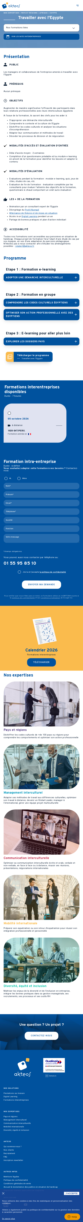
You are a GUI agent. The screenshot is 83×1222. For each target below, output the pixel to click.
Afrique (43, 13)
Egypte (53, 13)
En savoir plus (8, 1219)
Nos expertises (11, 13)
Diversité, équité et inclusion (16, 1130)
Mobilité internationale (14, 1127)
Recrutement (9, 1153)
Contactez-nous (41, 1035)
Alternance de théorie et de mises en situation (33, 213)
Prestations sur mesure (14, 1093)
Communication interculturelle (17, 1123)
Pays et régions (29, 13)
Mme (24, 478)
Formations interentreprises (16, 1100)
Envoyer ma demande (41, 584)
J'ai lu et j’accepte (44, 572)
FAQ (5, 1157)
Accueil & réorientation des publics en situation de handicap (31, 1187)
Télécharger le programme (33, 357)
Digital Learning (29, 216)
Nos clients (9, 1150)
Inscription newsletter (13, 1160)
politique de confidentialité (23, 598)
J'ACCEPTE (72, 1193)
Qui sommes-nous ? (12, 1147)
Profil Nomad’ (32, 210)
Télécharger (41, 662)
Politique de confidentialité (16, 1180)
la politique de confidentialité (53, 572)
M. (10, 478)
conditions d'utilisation (50, 598)
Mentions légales (11, 1177)
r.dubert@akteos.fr (24, 246)
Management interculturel (15, 1120)
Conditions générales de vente (17, 1184)
